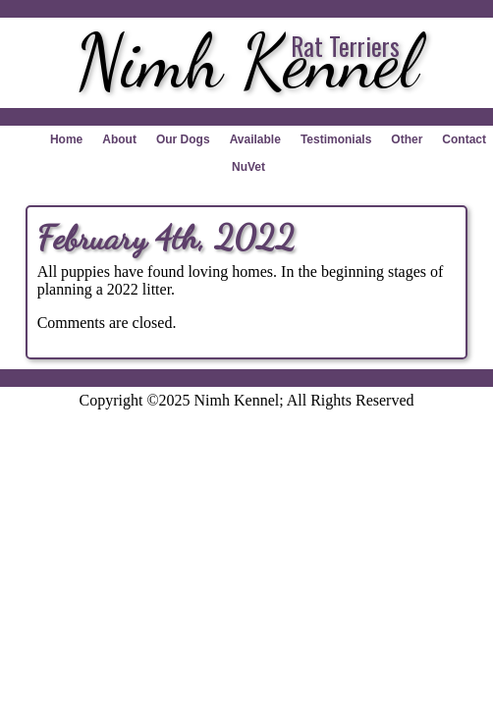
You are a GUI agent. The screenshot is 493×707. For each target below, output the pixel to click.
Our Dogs (183, 139)
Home (66, 139)
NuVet (248, 167)
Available (255, 139)
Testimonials (336, 139)
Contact (464, 139)
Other (406, 139)
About (119, 139)
